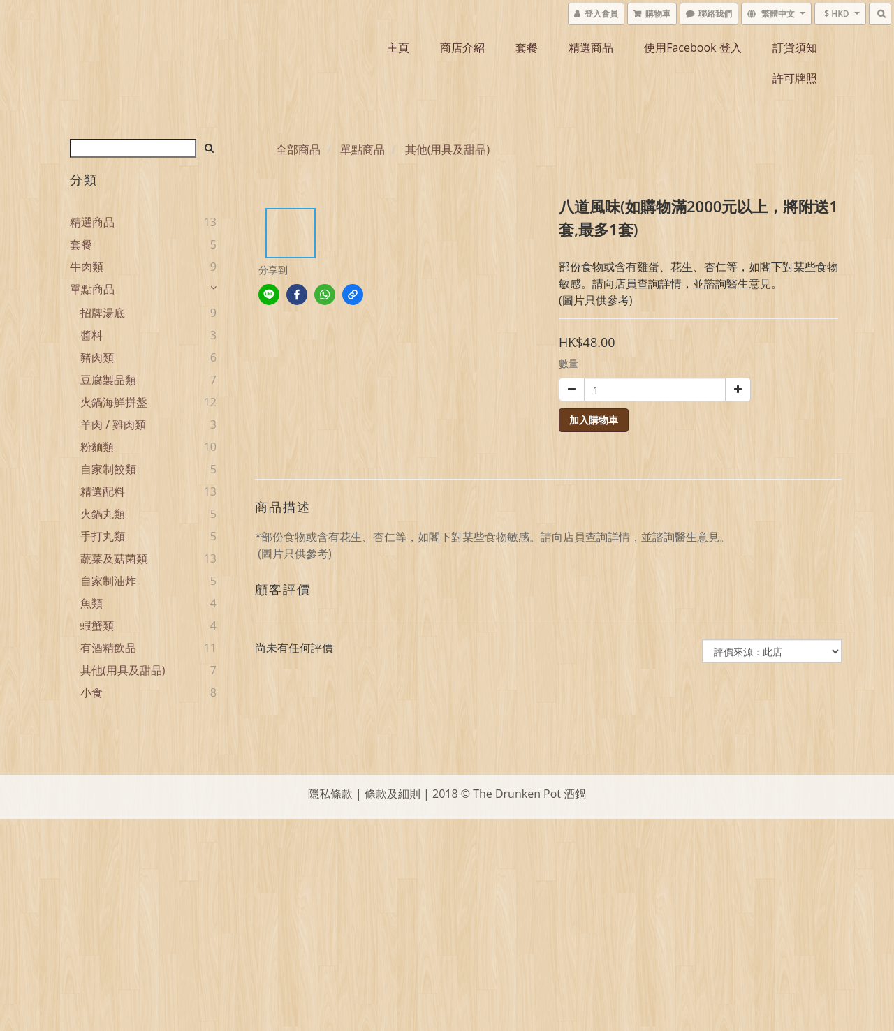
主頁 (398, 47)
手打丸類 (102, 536)
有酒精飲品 (108, 647)
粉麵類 (97, 446)
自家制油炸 (108, 580)
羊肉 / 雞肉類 (113, 424)
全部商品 (298, 149)
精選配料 (102, 491)
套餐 (526, 47)
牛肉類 (86, 266)
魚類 (91, 603)
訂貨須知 (794, 47)
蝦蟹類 (97, 625)
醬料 (91, 335)
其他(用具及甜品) (122, 670)
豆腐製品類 (108, 379)
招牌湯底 (102, 312)
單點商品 (92, 289)
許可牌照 (794, 78)
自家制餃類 (108, 469)
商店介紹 (462, 47)
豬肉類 (97, 357)
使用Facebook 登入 (692, 47)
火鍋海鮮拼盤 (113, 402)
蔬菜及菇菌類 (113, 558)
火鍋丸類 (102, 513)
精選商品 (591, 47)
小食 (91, 692)
